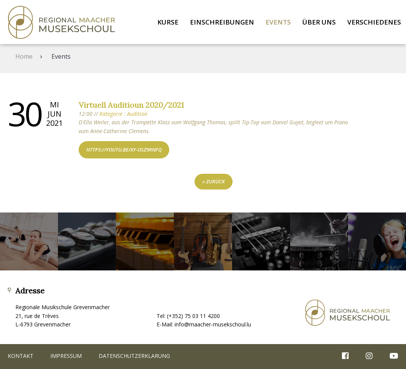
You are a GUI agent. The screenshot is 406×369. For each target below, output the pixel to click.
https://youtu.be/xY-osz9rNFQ (124, 149)
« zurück (213, 181)
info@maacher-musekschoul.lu (213, 324)
